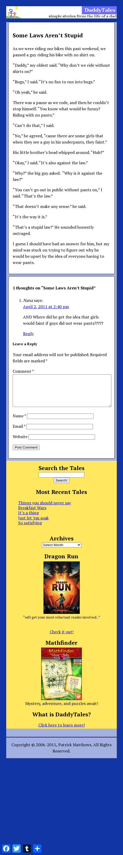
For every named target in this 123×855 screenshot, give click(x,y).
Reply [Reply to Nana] (28, 333)
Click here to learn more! (61, 731)
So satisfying (30, 529)
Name (19, 422)
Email (19, 432)
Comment (23, 371)
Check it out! (62, 638)
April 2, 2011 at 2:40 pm (46, 306)
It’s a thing (28, 519)
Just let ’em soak (33, 524)
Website (20, 443)
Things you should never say (44, 509)
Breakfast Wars (32, 514)
